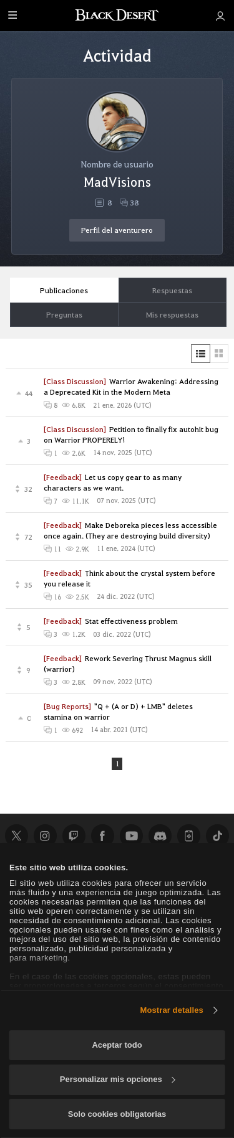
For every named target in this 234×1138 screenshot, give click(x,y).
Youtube (131, 836)
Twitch (73, 836)
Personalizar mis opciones (117, 1079)
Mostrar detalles (171, 1010)
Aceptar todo (117, 1045)
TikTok (217, 836)
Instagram (45, 836)
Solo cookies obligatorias (117, 1114)
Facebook (102, 836)
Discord (160, 836)
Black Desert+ (188, 836)
